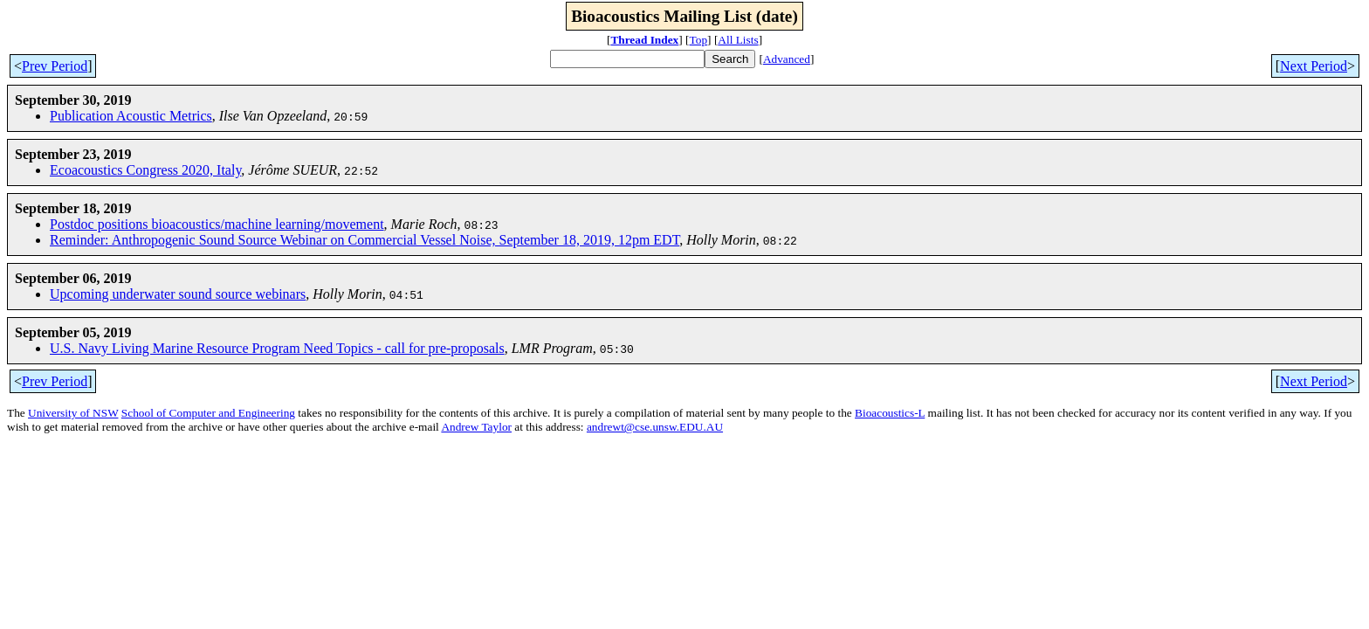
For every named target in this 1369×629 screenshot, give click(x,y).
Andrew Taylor (476, 426)
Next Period (1313, 66)
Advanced (786, 59)
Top (699, 39)
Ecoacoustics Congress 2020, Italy (145, 169)
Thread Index (644, 39)
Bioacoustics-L (890, 412)
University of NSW (73, 412)
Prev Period (54, 66)
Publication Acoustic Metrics (131, 115)
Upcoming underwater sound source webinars (178, 294)
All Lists (738, 39)
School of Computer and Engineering (208, 412)
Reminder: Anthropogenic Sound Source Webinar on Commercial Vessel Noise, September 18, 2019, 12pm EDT (364, 239)
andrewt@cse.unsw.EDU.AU (655, 426)
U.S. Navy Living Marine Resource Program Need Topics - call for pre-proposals (277, 348)
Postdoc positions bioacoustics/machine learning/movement (217, 224)
